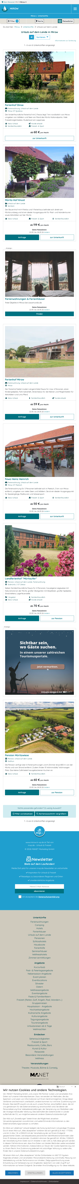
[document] (39, 1129)
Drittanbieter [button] (54, 1181)
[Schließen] (75, 1087)
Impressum (24, 1181)
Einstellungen (35, 1173)
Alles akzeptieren (62, 1173)
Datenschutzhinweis (39, 1181)
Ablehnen (13, 1173)
